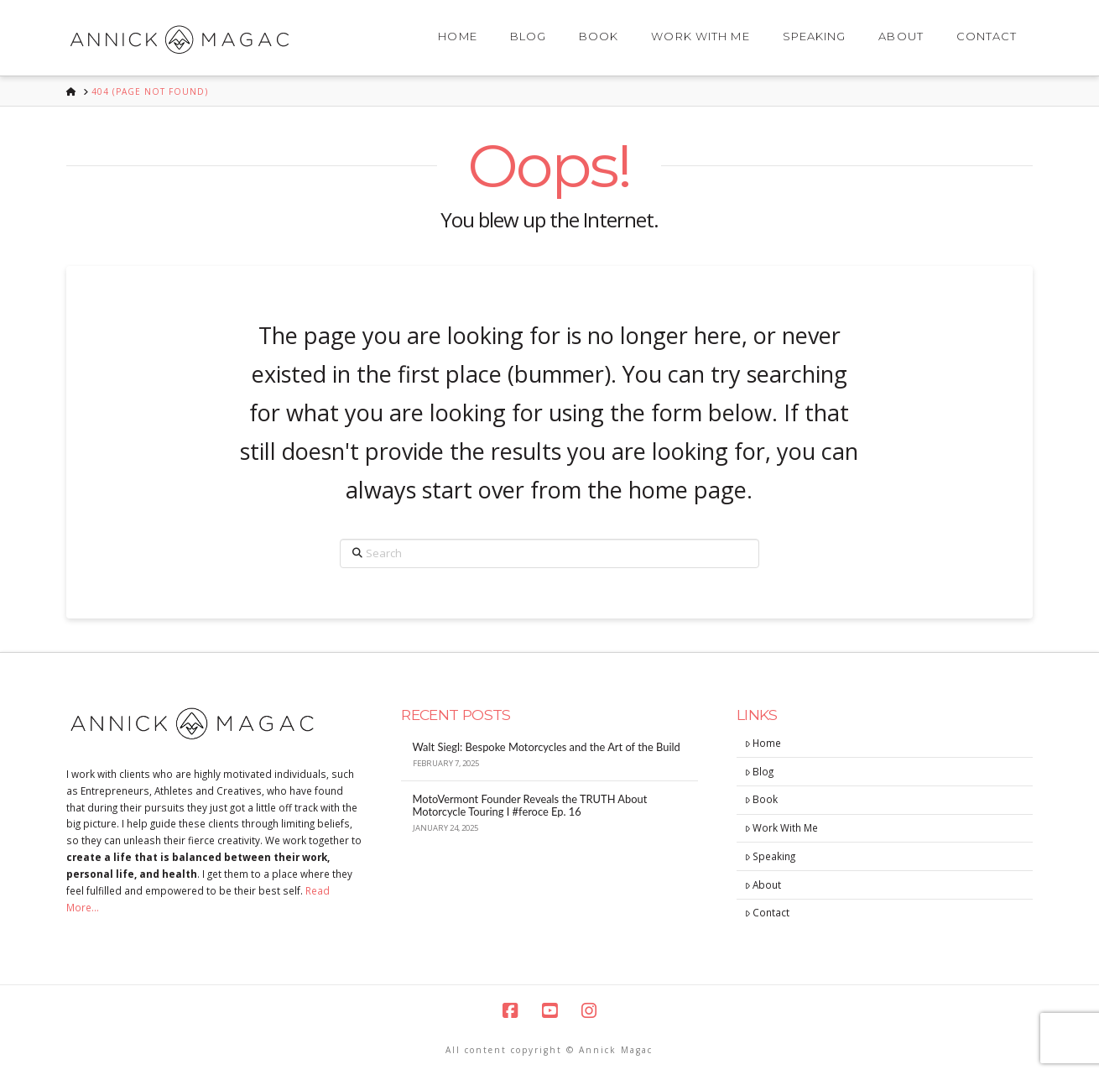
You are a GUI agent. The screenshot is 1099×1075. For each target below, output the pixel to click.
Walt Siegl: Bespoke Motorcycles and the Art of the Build (546, 747)
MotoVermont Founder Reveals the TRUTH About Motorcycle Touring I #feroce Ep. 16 (530, 805)
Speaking (770, 856)
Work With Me (782, 827)
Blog (759, 771)
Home (763, 742)
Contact (767, 912)
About (763, 884)
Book (762, 799)
